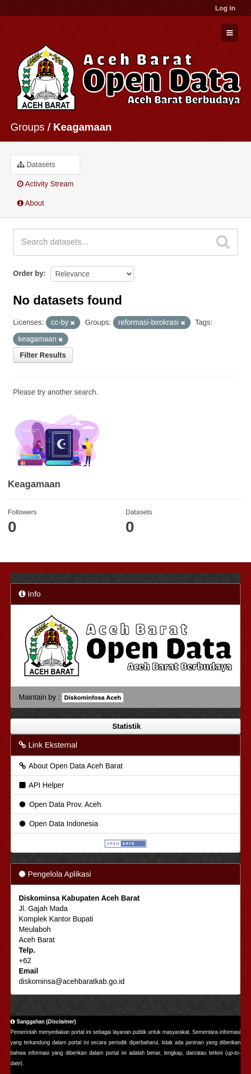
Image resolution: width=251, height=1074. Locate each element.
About (30, 203)
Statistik (125, 726)
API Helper (41, 785)
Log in (225, 8)
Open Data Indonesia (58, 823)
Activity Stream (45, 184)
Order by (28, 273)
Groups (27, 127)
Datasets (36, 164)
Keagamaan (82, 127)
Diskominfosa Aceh (92, 697)
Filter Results (43, 355)
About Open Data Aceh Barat (70, 766)
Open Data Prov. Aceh (59, 804)
